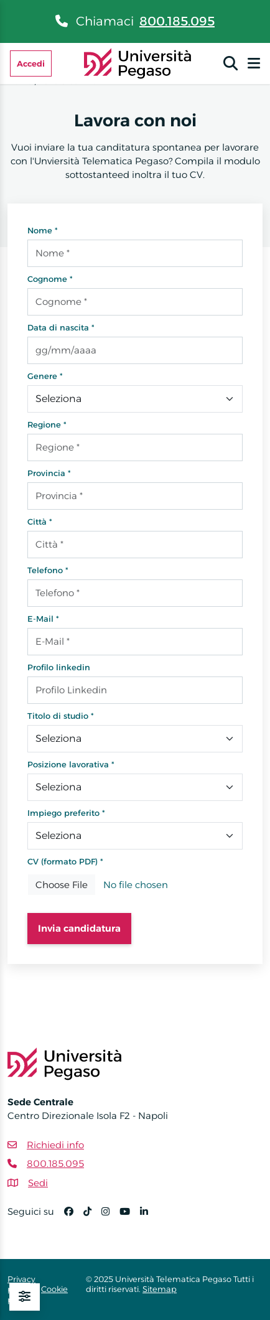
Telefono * (47, 570)
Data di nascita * (61, 327)
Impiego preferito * (66, 813)
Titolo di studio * (60, 716)
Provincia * (49, 473)
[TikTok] (92, 1217)
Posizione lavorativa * (70, 764)
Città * (39, 522)
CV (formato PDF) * (65, 861)
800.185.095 (177, 21)
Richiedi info (55, 1145)
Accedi (31, 63)
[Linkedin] (149, 1217)
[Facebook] (73, 1217)
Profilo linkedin (58, 667)
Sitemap (159, 1289)
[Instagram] (110, 1217)
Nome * (42, 230)
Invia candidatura (79, 928)
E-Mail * (43, 619)
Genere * (45, 376)
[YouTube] (129, 1217)
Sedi (38, 1183)
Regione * (47, 424)
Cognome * (50, 279)
